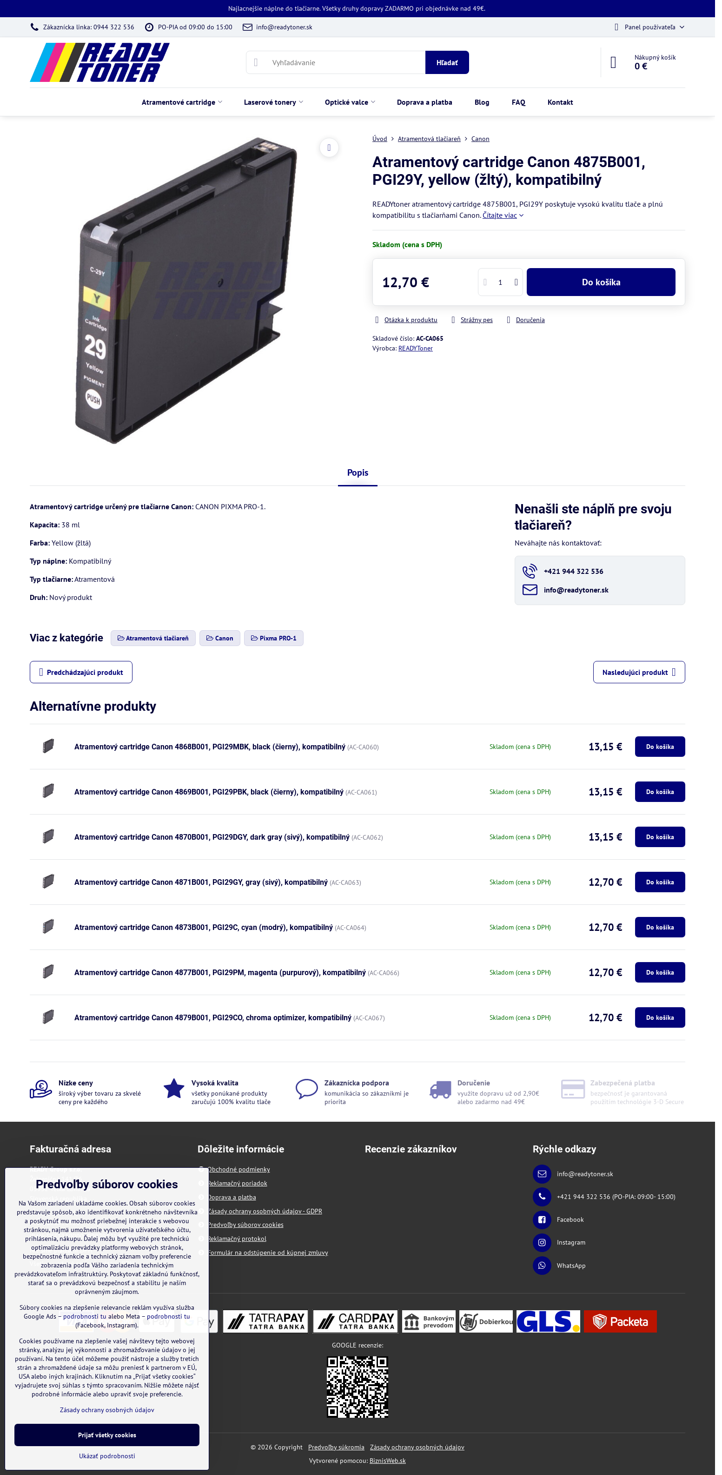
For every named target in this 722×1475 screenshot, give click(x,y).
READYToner (415, 348)
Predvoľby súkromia (336, 1447)
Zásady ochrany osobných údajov (417, 1447)
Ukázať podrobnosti (107, 1456)
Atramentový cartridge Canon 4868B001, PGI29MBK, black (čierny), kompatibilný (209, 746)
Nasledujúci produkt (639, 672)
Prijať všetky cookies (107, 1435)
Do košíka (601, 282)
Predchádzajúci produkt (81, 672)
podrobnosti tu (84, 1316)
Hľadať (447, 62)
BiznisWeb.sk (388, 1460)
